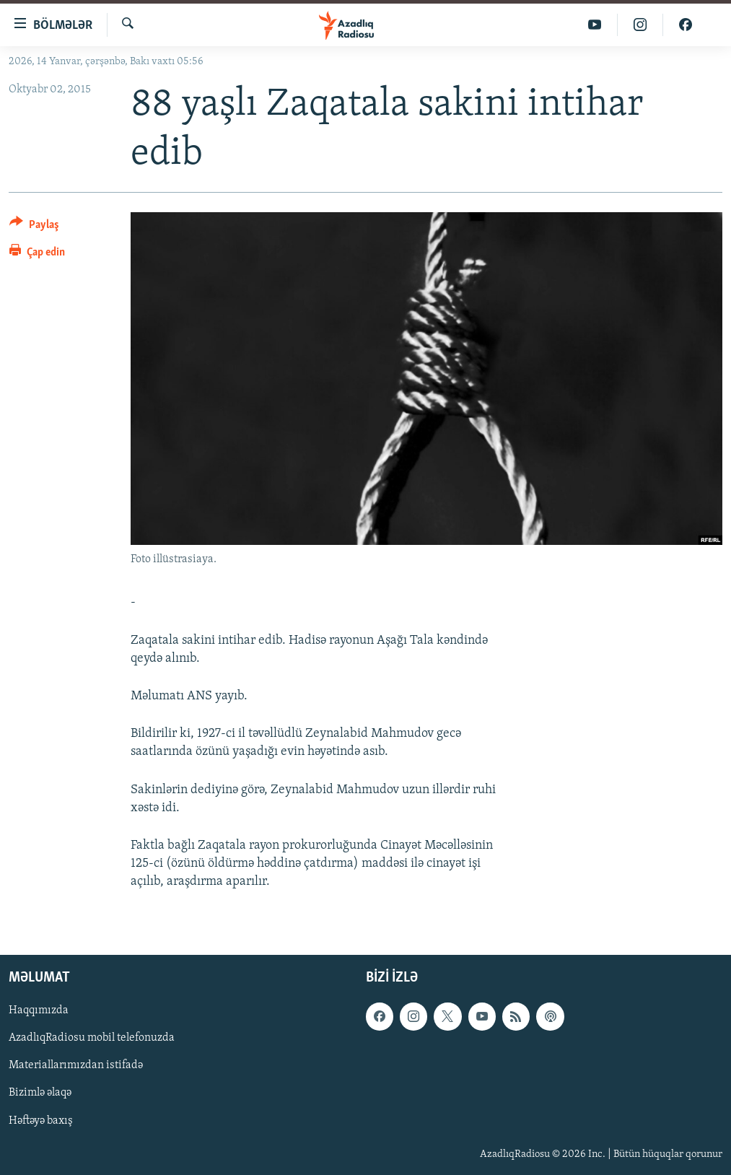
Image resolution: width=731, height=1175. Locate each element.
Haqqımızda (39, 1010)
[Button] (34, 227)
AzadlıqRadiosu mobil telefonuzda (92, 1038)
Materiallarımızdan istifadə (76, 1065)
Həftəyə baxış (41, 1120)
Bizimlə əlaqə (40, 1092)
